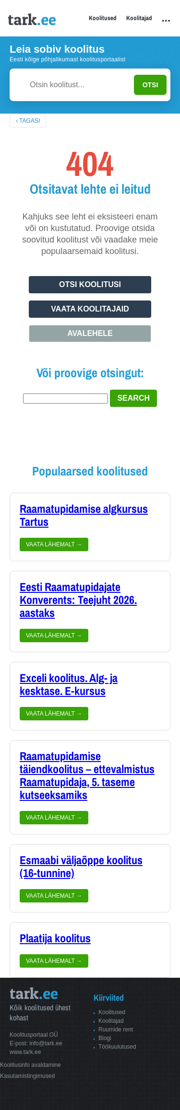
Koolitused (103, 18)
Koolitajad (139, 18)
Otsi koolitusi (90, 284)
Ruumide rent (115, 1029)
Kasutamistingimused (27, 1076)
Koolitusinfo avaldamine (30, 1065)
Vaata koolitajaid (90, 309)
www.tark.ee (25, 1052)
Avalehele (90, 333)
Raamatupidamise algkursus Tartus (84, 515)
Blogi (104, 1038)
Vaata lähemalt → (54, 544)
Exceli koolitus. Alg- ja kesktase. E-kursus (69, 684)
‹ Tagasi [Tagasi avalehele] (28, 120)
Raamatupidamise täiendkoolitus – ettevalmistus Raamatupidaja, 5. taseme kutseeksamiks (87, 776)
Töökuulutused (117, 1046)
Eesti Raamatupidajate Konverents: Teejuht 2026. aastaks (78, 600)
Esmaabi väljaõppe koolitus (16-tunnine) (81, 867)
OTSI (150, 85)
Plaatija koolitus (55, 938)
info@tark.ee (45, 1043)
